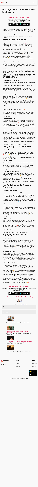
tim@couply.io (24, 304)
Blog (17, 356)
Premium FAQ (34, 357)
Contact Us (34, 359)
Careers (17, 357)
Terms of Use (34, 362)
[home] (4, 2)
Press (17, 359)
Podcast (18, 360)
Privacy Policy (34, 360)
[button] (33, 2)
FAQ (32, 356)
